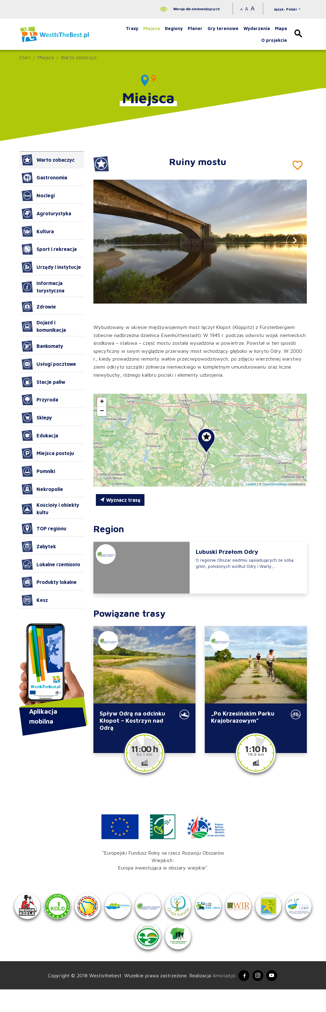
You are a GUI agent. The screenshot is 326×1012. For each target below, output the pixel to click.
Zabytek (39, 546)
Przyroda (40, 399)
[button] (295, 241)
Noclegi (38, 195)
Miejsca (151, 28)
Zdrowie (39, 306)
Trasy (132, 28)
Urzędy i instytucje (51, 267)
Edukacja (40, 435)
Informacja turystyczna (43, 286)
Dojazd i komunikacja (44, 326)
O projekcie (274, 40)
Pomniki (38, 471)
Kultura (38, 231)
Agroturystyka (46, 213)
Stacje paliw (43, 382)
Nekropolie (42, 489)
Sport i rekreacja (49, 249)
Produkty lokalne (49, 582)
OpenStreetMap (275, 484)
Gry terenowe (223, 28)
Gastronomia (44, 177)
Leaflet (251, 484)
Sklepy (37, 417)
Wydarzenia (256, 28)
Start (25, 57)
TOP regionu (44, 528)
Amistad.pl (221, 997)
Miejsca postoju (48, 453)
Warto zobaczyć (79, 57)
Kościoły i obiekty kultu (50, 508)
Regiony (174, 28)
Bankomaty (42, 346)
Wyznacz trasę (120, 500)
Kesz (35, 600)
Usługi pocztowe (49, 364)
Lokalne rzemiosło (51, 564)
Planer (195, 28)
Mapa (281, 28)
